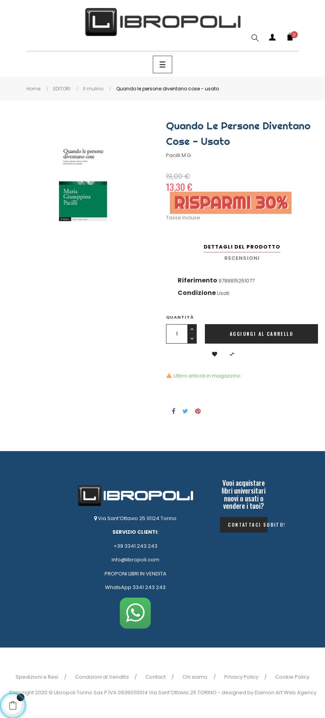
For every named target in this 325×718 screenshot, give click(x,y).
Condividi (173, 411)
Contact (155, 677)
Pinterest (198, 411)
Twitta (185, 411)
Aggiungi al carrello (261, 333)
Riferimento (197, 280)
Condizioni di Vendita (102, 677)
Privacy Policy (241, 677)
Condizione (197, 292)
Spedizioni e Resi (37, 677)
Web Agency (300, 692)
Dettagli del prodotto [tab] (242, 247)
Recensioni (242, 258)
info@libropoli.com (135, 559)
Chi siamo (195, 677)
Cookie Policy (292, 677)
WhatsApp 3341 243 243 (135, 587)
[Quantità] (176, 334)
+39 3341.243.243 (135, 546)
